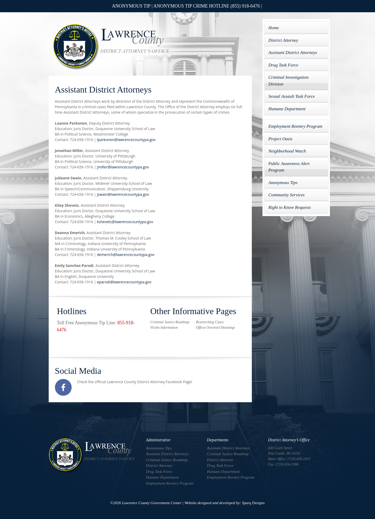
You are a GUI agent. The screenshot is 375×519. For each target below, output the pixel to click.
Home (273, 27)
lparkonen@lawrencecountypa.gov (126, 139)
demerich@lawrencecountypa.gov (125, 254)
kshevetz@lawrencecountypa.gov (125, 221)
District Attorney (283, 40)
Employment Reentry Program (295, 126)
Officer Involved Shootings (215, 327)
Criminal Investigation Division (288, 81)
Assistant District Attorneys (292, 52)
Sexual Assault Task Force (291, 96)
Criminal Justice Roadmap (169, 322)
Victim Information (164, 327)
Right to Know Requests (289, 207)
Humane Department (286, 108)
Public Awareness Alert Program (288, 167)
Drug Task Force (283, 65)
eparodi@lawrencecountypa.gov (124, 281)
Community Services (286, 194)
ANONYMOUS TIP (131, 6)
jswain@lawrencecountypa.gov (123, 194)
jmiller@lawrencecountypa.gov (123, 166)
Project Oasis (280, 138)
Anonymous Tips (282, 182)
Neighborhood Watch (287, 151)
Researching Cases (209, 322)
